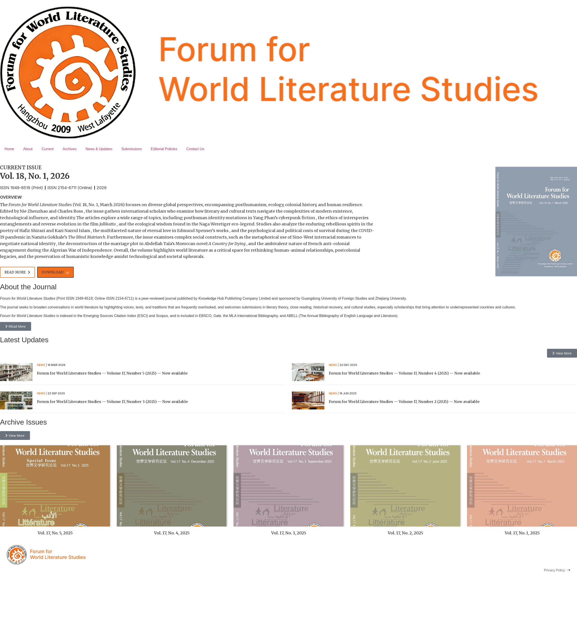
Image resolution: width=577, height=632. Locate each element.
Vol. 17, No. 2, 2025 (405, 532)
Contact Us (195, 149)
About (28, 149)
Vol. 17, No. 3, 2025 (288, 532)
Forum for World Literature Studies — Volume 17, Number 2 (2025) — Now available (404, 401)
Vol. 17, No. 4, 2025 (172, 532)
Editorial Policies (164, 149)
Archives (69, 149)
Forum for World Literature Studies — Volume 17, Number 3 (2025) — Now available (112, 401)
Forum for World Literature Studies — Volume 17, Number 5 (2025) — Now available (112, 373)
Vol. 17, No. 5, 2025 (55, 532)
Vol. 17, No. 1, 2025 (522, 532)
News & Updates (98, 149)
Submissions (131, 149)
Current (48, 149)
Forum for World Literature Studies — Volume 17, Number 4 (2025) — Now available (404, 373)
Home (9, 149)
